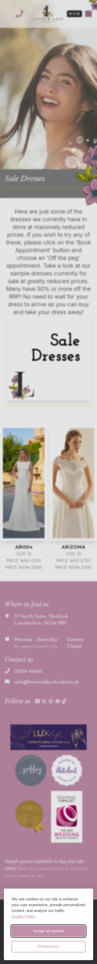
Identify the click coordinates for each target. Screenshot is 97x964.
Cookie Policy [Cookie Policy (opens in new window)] (23, 916)
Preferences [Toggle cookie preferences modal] (48, 946)
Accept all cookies (48, 931)
